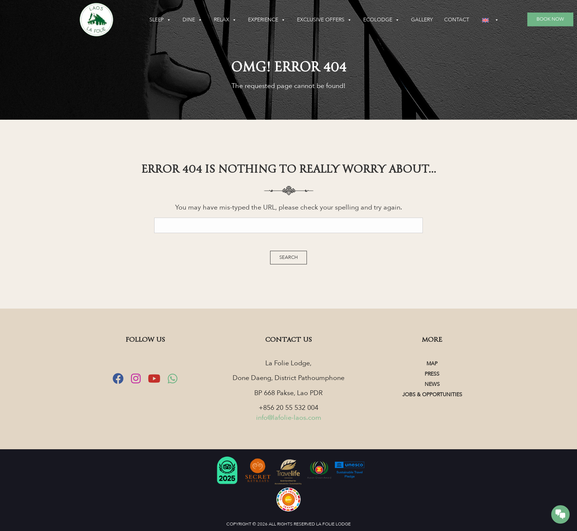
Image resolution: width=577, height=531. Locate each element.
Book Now (550, 19)
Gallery (422, 19)
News (432, 384)
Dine (192, 20)
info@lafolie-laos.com (288, 417)
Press (432, 373)
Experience (267, 20)
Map (432, 363)
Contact (456, 19)
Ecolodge (381, 20)
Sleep (160, 20)
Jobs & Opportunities (432, 394)
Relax (225, 20)
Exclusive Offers (324, 20)
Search (288, 257)
